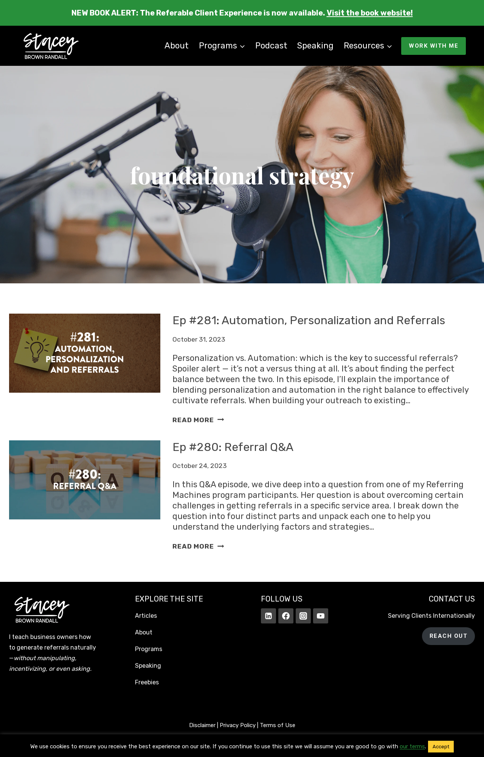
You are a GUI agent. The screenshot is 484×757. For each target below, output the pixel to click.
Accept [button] (441, 746)
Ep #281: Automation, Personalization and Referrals (308, 320)
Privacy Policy (238, 725)
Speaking (315, 45)
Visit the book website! (370, 12)
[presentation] (84, 369)
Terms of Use (277, 725)
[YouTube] (320, 615)
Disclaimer (202, 725)
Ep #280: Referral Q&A (232, 447)
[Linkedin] (268, 615)
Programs (148, 649)
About (176, 45)
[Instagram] (303, 615)
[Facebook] (285, 615)
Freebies (147, 682)
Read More (198, 420)
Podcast (271, 45)
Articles (146, 615)
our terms (412, 746)
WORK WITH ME (433, 45)
